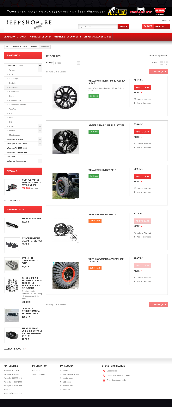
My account (67, 366)
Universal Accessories (16, 161)
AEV (11, 74)
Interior (12, 131)
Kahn (11, 96)
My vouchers (65, 389)
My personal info (66, 386)
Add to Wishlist (144, 99)
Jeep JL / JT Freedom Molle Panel (30, 260)
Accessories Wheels (17, 105)
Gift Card (11, 157)
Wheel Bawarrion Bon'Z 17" (102, 168)
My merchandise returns (69, 374)
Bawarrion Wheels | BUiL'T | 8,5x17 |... (106, 124)
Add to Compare (144, 103)
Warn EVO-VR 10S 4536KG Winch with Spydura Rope (31, 182)
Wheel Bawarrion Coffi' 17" (102, 212)
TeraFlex (12, 109)
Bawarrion (13, 87)
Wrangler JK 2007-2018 (17, 144)
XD (10, 122)
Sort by (49, 63)
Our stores (36, 371)
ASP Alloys (13, 79)
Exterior (12, 126)
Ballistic (12, 83)
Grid (161, 63)
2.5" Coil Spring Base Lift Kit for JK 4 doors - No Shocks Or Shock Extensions (32, 283)
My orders (64, 371)
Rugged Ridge (15, 100)
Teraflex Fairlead (31, 218)
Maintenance (14, 135)
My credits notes (66, 378)
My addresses (65, 382)
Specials (12, 171)
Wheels (34, 47)
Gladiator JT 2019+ (19, 47)
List (166, 63)
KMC (11, 113)
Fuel (11, 118)
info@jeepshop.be (119, 380)
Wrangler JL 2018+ (15, 139)
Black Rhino (14, 92)
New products (15, 209)
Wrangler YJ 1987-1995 (17, 152)
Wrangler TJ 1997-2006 (17, 148)
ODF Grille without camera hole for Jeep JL (31, 311)
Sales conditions (38, 374)
